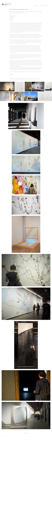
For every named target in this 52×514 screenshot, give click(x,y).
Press (48, 5)
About (45, 5)
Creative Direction (36, 5)
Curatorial (41, 5)
